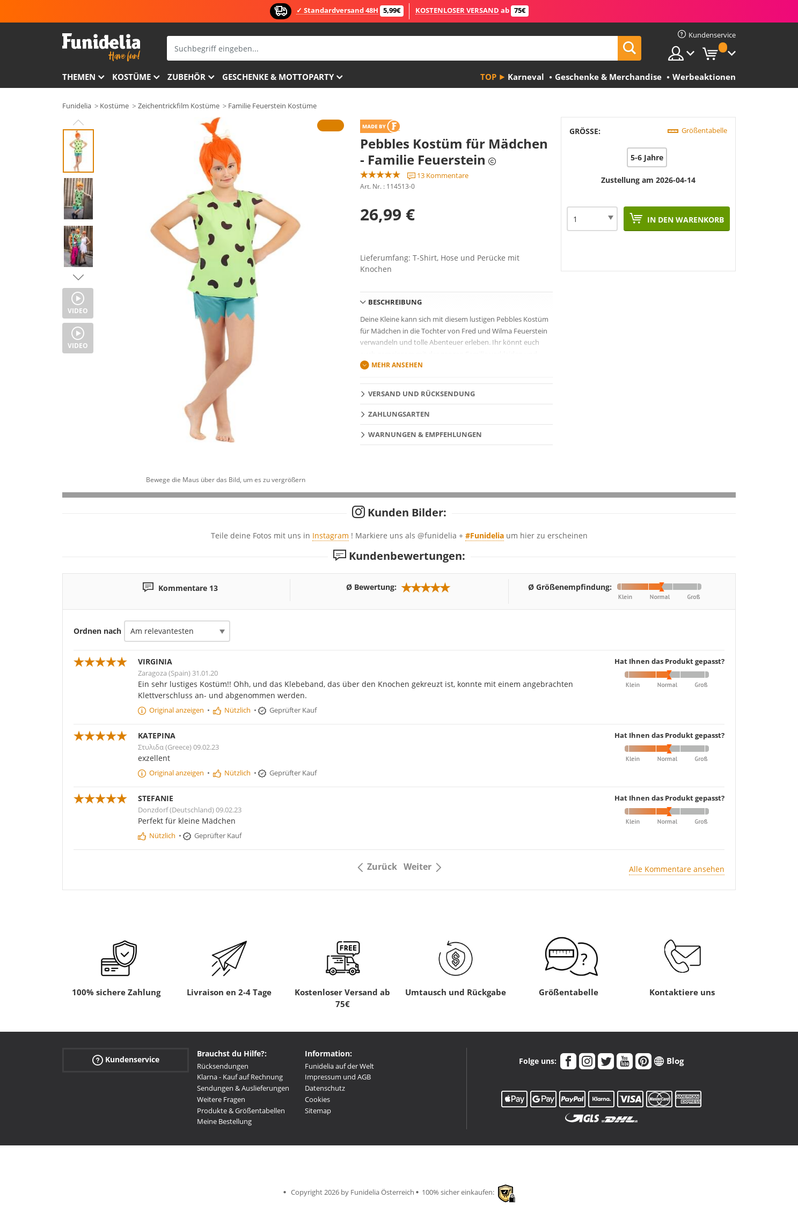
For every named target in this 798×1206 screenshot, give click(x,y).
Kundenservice (125, 1059)
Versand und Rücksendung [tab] (421, 393)
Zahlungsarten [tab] (399, 414)
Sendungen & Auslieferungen (243, 1088)
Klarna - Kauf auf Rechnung (240, 1077)
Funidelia (76, 105)
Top (488, 76)
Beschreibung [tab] (395, 302)
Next (78, 277)
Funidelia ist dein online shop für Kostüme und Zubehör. (101, 47)
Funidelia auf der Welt (339, 1066)
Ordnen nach (97, 631)
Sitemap (318, 1110)
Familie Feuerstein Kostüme (272, 105)
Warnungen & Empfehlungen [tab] (425, 434)
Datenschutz (325, 1088)
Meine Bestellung (224, 1121)
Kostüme (131, 76)
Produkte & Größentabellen (241, 1110)
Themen (79, 76)
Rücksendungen (222, 1066)
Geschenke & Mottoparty (278, 76)
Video (78, 310)
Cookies (317, 1099)
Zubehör (186, 76)
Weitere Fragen (221, 1099)
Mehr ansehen (397, 364)
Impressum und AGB (338, 1077)
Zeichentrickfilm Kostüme (178, 105)
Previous (78, 122)
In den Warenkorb (684, 219)
